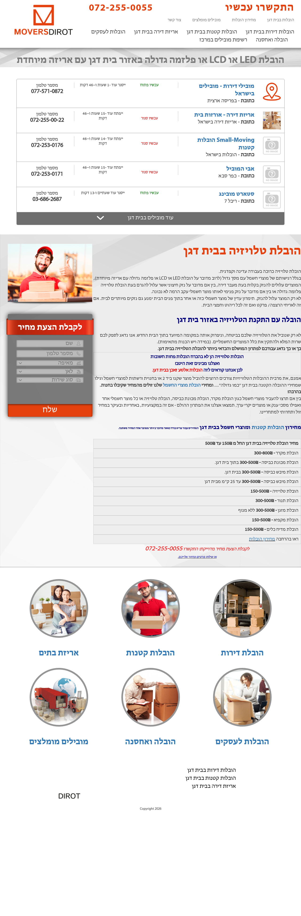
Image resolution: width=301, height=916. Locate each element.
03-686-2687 (47, 199)
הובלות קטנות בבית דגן (212, 32)
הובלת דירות (242, 653)
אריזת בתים (59, 653)
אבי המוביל (240, 169)
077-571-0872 (47, 91)
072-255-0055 (117, 8)
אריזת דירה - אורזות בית (224, 115)
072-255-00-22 (47, 120)
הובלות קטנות (268, 427)
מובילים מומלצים (206, 20)
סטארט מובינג (236, 194)
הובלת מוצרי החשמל (182, 385)
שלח (50, 410)
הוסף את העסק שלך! (242, 804)
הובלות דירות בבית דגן (270, 32)
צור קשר (174, 20)
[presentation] (49, 391)
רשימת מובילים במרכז (223, 40)
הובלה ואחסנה (272, 40)
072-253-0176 (47, 145)
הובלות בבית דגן (280, 20)
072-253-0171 (47, 174)
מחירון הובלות (244, 20)
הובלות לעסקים (108, 32)
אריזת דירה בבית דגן (156, 32)
